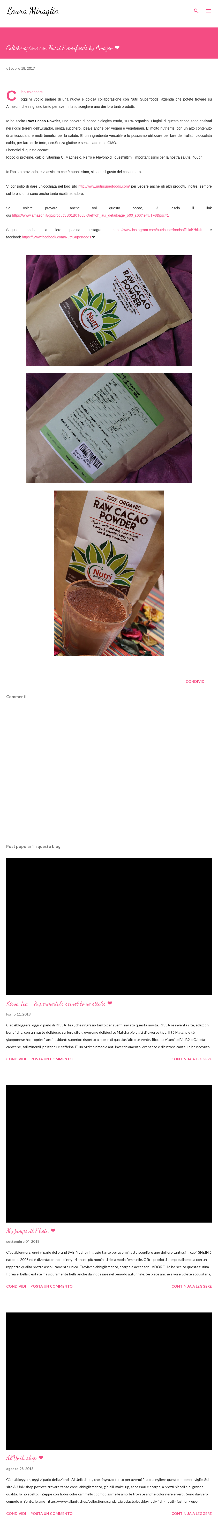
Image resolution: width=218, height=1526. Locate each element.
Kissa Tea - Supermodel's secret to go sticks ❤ (59, 1003)
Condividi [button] (196, 681)
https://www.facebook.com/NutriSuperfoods (56, 237)
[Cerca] (196, 9)
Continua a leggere (191, 1059)
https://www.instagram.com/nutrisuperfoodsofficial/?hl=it (157, 230)
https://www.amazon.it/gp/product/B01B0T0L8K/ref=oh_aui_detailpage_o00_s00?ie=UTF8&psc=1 (90, 215)
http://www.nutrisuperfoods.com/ (104, 186)
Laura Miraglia (32, 10)
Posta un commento (52, 1059)
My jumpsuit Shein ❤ (31, 1230)
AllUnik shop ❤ (24, 1458)
